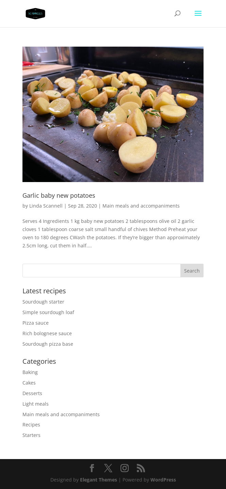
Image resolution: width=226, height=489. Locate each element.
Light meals (35, 404)
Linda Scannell (46, 205)
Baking (30, 372)
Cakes (29, 382)
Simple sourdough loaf (48, 312)
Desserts (32, 393)
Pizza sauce (35, 323)
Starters (31, 435)
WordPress (163, 479)
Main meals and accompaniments (141, 205)
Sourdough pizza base (47, 344)
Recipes (31, 424)
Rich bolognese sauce (47, 333)
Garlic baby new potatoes (58, 195)
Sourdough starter (43, 301)
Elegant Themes (98, 479)
